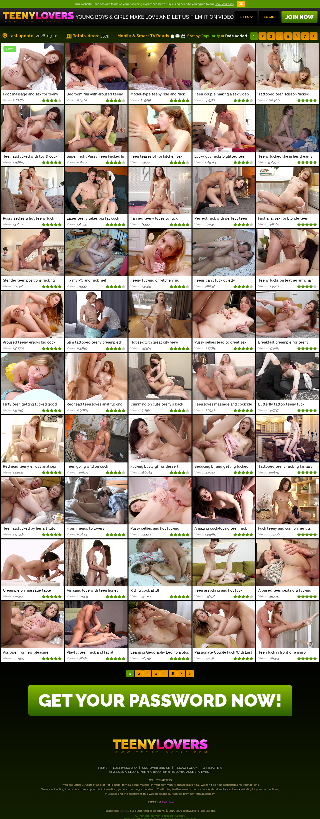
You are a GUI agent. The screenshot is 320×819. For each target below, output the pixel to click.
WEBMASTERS (212, 768)
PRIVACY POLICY (186, 768)
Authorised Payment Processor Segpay (160, 816)
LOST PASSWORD (124, 768)
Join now (300, 17)
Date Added (236, 36)
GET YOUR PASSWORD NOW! (160, 700)
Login (269, 17)
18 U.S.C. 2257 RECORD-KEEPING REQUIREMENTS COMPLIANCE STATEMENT (160, 772)
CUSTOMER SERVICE (156, 768)
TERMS (102, 768)
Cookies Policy (224, 4)
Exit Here (168, 802)
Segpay (124, 811)
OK (240, 4)
